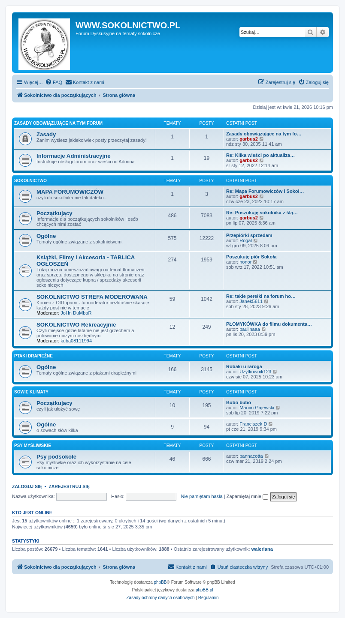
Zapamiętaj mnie (247, 496)
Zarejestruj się (69, 486)
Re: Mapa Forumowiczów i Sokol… (265, 191)
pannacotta (251, 456)
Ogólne (46, 236)
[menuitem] (53, 82)
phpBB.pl (204, 590)
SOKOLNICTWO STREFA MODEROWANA (92, 297)
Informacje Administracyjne (73, 156)
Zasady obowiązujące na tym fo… (263, 133)
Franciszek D (253, 423)
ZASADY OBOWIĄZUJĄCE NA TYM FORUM (58, 123)
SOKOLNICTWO (30, 180)
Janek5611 (251, 301)
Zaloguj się (27, 486)
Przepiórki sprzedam (249, 235)
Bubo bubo (238, 402)
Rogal (245, 240)
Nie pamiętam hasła (201, 496)
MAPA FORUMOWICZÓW (69, 192)
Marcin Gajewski (256, 407)
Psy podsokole (56, 456)
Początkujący (54, 213)
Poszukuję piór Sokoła (251, 256)
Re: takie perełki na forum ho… (261, 296)
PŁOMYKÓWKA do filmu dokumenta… (269, 324)
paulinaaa (249, 329)
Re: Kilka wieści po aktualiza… (260, 155)
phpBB (160, 582)
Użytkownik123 (255, 371)
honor (245, 261)
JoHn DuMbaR (76, 312)
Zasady (46, 134)
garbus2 (248, 138)
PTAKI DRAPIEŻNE (33, 356)
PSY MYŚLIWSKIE (32, 445)
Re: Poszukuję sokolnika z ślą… (262, 212)
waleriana (262, 549)
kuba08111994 (76, 340)
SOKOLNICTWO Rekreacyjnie (76, 324)
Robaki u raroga (244, 366)
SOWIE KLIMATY (31, 392)
